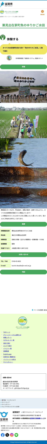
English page (7, 354)
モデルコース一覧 (8, 340)
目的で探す (21, 16)
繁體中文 (12, 357)
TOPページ (6, 332)
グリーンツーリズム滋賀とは (12, 335)
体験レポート (7, 337)
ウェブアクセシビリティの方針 (10, 406)
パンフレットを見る (9, 359)
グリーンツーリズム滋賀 (11, 16)
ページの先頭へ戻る (40, 310)
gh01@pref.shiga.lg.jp (21, 388)
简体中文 (6, 357)
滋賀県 (1, 16)
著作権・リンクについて (9, 400)
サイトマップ (5, 402)
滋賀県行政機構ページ (37, 418)
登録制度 (6, 351)
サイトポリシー (8, 362)
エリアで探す (7, 346)
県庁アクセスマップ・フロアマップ (33, 412)
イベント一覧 (7, 348)
